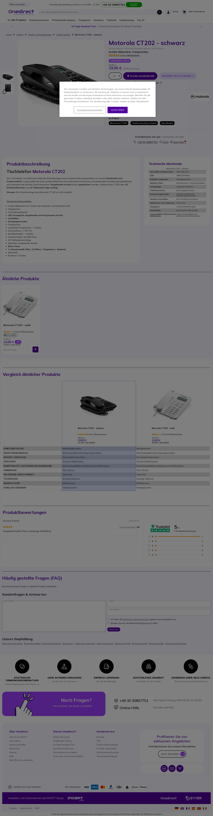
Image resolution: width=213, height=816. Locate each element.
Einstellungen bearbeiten (89, 110)
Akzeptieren (117, 110)
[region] (107, 99)
